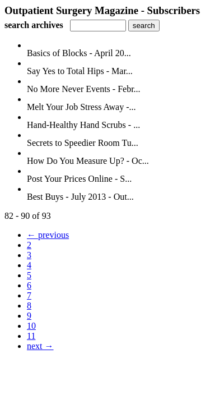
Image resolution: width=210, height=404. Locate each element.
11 (31, 336)
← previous (48, 235)
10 (31, 325)
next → (40, 346)
